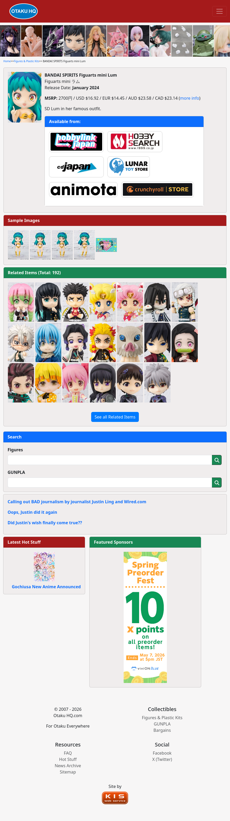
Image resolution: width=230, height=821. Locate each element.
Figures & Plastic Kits (26, 61)
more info (189, 98)
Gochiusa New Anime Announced (46, 587)
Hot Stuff (68, 759)
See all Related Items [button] (115, 417)
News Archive (68, 766)
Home (7, 61)
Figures (15, 450)
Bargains (162, 730)
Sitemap (68, 772)
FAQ (68, 753)
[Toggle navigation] (219, 11)
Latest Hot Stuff (24, 542)
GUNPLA (16, 472)
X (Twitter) (162, 759)
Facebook (162, 753)
